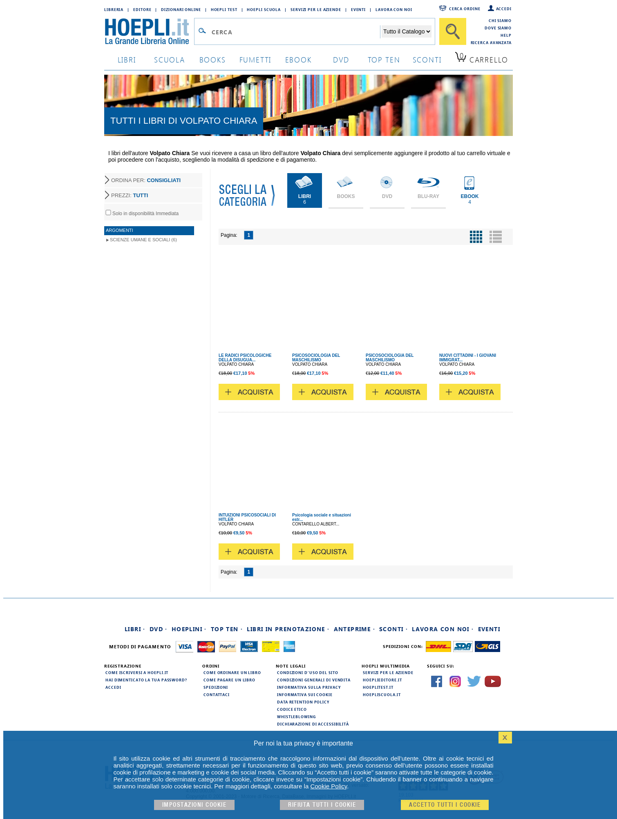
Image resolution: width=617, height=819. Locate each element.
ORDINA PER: (146, 180)
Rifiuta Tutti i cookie (322, 805)
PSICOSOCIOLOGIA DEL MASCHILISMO (316, 357)
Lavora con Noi (394, 9)
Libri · (135, 629)
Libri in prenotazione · (288, 629)
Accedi (504, 8)
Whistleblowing (296, 716)
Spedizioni (215, 687)
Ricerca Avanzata (491, 42)
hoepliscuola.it (382, 694)
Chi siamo (500, 20)
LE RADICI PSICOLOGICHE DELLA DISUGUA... (245, 357)
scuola (169, 59)
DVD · (159, 629)
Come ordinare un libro (232, 672)
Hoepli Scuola (264, 9)
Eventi (358, 9)
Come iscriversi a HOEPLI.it (136, 672)
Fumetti (255, 59)
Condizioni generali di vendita (314, 679)
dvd (341, 59)
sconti (427, 59)
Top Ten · (227, 629)
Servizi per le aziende (316, 9)
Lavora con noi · (443, 629)
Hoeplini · (189, 629)
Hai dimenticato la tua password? (146, 679)
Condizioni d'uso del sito (307, 672)
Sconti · (393, 629)
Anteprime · (354, 629)
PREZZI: (129, 195)
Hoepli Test (224, 9)
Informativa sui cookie (305, 694)
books (212, 59)
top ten (384, 59)
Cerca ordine (465, 8)
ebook (298, 59)
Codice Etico (292, 709)
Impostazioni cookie (194, 805)
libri (127, 59)
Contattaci (216, 694)
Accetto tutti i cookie (445, 805)
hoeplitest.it (378, 687)
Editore (142, 9)
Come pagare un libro (229, 679)
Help (506, 35)
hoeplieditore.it (382, 679)
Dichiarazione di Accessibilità (313, 723)
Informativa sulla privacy (309, 687)
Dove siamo (498, 27)
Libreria (113, 9)
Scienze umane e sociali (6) (143, 239)
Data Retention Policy (303, 701)
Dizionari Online (181, 9)
